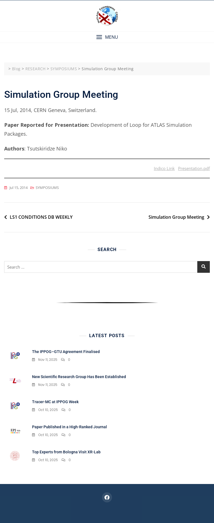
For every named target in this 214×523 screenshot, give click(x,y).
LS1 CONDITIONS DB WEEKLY (41, 217)
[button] (107, 37)
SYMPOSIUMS (47, 187)
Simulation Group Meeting (176, 217)
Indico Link (164, 168)
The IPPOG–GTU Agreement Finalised (66, 351)
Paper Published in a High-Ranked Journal (69, 427)
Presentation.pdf (194, 168)
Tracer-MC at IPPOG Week (55, 402)
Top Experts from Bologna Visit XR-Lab (66, 452)
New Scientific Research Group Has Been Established (79, 376)
